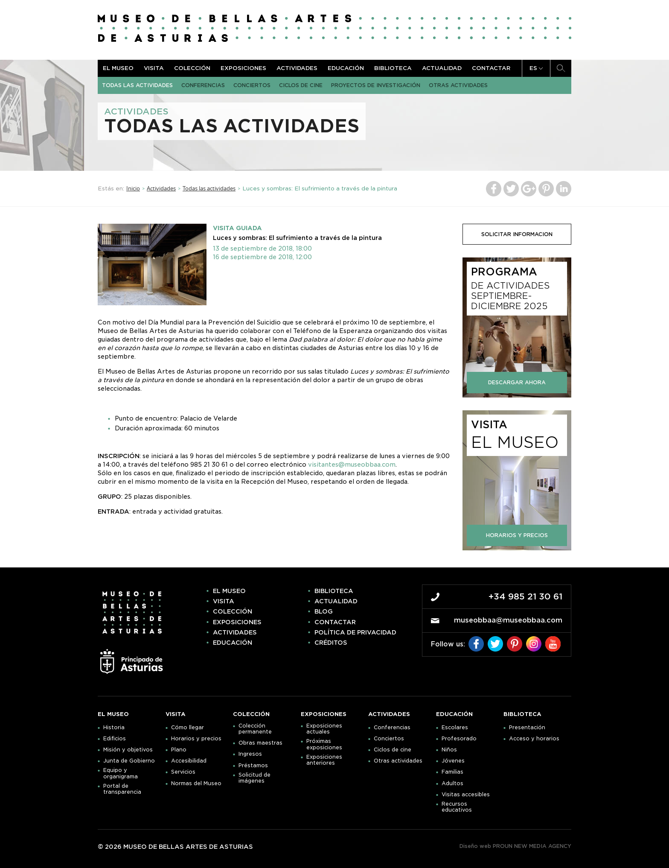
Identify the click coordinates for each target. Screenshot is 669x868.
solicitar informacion (517, 234)
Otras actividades (458, 85)
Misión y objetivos (128, 750)
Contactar (491, 68)
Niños (449, 750)
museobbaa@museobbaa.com (508, 620)
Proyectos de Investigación (375, 85)
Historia (114, 728)
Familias (452, 772)
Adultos (452, 783)
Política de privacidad (355, 632)
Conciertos (252, 85)
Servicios (183, 772)
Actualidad (442, 68)
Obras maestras (260, 743)
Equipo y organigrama (120, 773)
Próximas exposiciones (324, 744)
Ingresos (250, 754)
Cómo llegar (187, 728)
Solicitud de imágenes (255, 778)
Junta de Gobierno (129, 761)
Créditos (330, 642)
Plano (178, 750)
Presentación (527, 728)
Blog (323, 611)
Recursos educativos (457, 807)
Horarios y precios (196, 739)
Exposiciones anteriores (324, 760)
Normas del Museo (196, 783)
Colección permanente (255, 729)
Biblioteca (393, 68)
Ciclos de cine (301, 85)
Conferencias (203, 85)
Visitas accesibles (466, 795)
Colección (192, 68)
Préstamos (253, 766)
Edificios (114, 739)
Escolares (455, 728)
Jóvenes (453, 761)
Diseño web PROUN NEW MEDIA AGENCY (515, 846)
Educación (346, 68)
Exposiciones (243, 68)
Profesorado (459, 739)
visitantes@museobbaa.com (352, 464)
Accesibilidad (189, 761)
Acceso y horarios (534, 739)
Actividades (296, 68)
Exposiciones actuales (324, 729)
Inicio (133, 188)
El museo (118, 68)
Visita (154, 68)
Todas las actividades (137, 85)
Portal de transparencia (122, 789)
